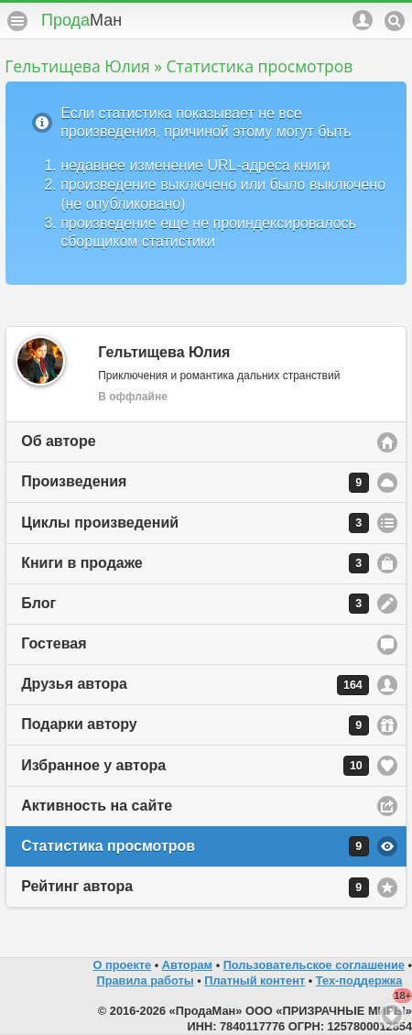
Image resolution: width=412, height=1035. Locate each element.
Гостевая (53, 643)
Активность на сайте (96, 805)
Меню (17, 21)
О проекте (121, 965)
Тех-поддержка (359, 980)
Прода (81, 20)
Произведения (195, 483)
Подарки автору (195, 725)
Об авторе (58, 441)
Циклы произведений (195, 523)
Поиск (394, 21)
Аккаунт (362, 20)
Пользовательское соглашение (314, 965)
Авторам (187, 965)
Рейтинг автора (195, 887)
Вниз (392, 1015)
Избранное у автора (195, 766)
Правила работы (144, 980)
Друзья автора (195, 685)
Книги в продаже (195, 563)
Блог (195, 604)
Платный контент (254, 980)
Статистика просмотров (195, 846)
